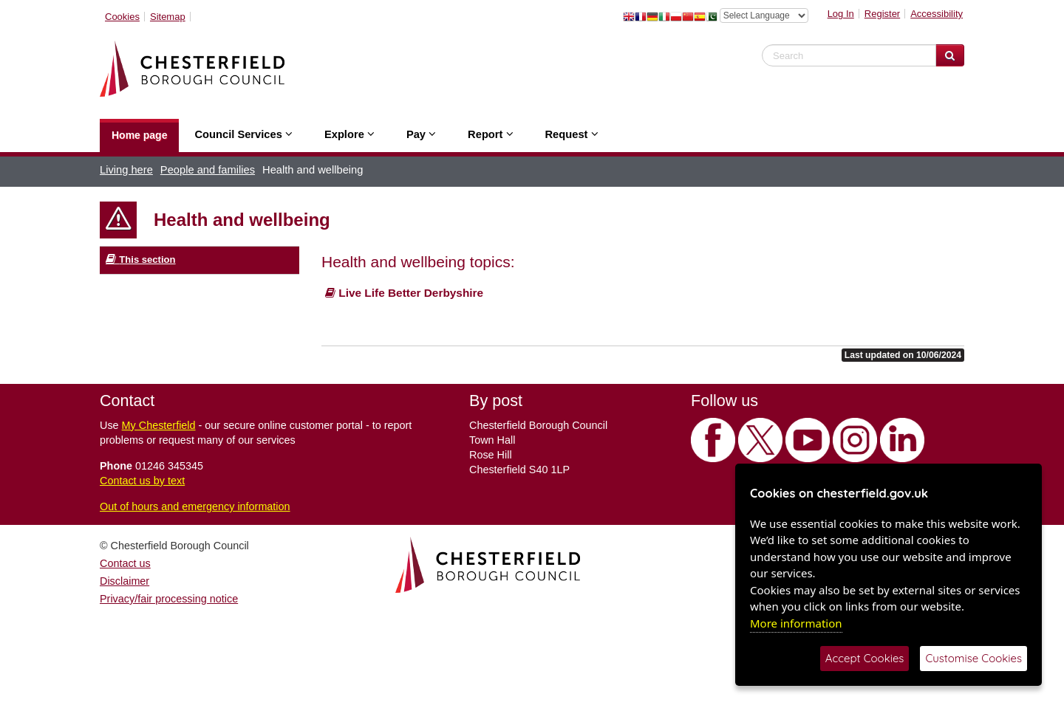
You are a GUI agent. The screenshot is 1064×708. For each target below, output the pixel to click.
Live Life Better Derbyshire (404, 292)
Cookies (122, 16)
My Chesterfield (159, 425)
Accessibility (936, 13)
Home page (139, 135)
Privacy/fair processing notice (169, 599)
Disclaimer (124, 581)
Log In (841, 13)
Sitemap (167, 16)
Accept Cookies (864, 658)
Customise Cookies (973, 658)
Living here (126, 170)
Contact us (125, 563)
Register (882, 13)
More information (796, 623)
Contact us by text (142, 481)
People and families (207, 170)
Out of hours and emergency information (195, 506)
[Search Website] (949, 55)
